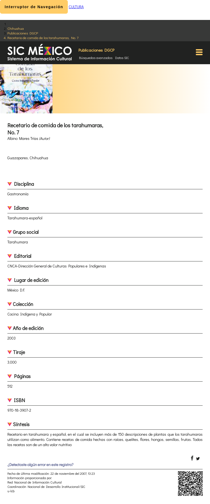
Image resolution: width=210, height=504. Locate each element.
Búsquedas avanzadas (95, 57)
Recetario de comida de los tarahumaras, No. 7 (42, 37)
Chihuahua (15, 28)
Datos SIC (122, 57)
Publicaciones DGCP (22, 33)
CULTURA (76, 6)
